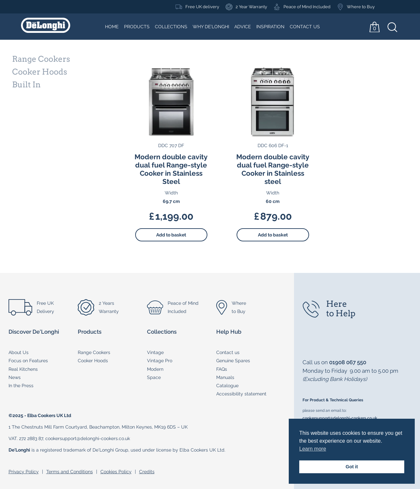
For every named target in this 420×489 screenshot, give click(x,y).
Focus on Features (28, 360)
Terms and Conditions (69, 471)
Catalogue (227, 385)
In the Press (21, 385)
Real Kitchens (23, 369)
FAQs (221, 369)
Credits (147, 471)
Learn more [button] (312, 449)
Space (154, 377)
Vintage (155, 352)
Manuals (225, 377)
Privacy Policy (24, 471)
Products (137, 26)
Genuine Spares (233, 360)
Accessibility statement (241, 393)
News (15, 377)
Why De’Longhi (211, 26)
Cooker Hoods (93, 360)
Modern (155, 369)
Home (112, 26)
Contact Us (305, 26)
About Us (19, 352)
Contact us (228, 352)
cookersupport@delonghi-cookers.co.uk (340, 417)
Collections (171, 26)
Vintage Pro (159, 360)
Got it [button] (352, 466)
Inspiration (270, 26)
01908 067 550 (347, 362)
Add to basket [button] (171, 234)
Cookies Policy (116, 471)
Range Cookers (94, 352)
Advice (242, 26)
